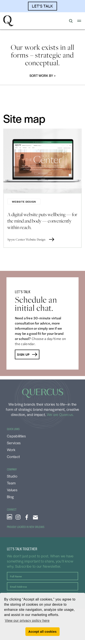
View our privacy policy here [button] (27, 620)
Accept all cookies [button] (42, 631)
